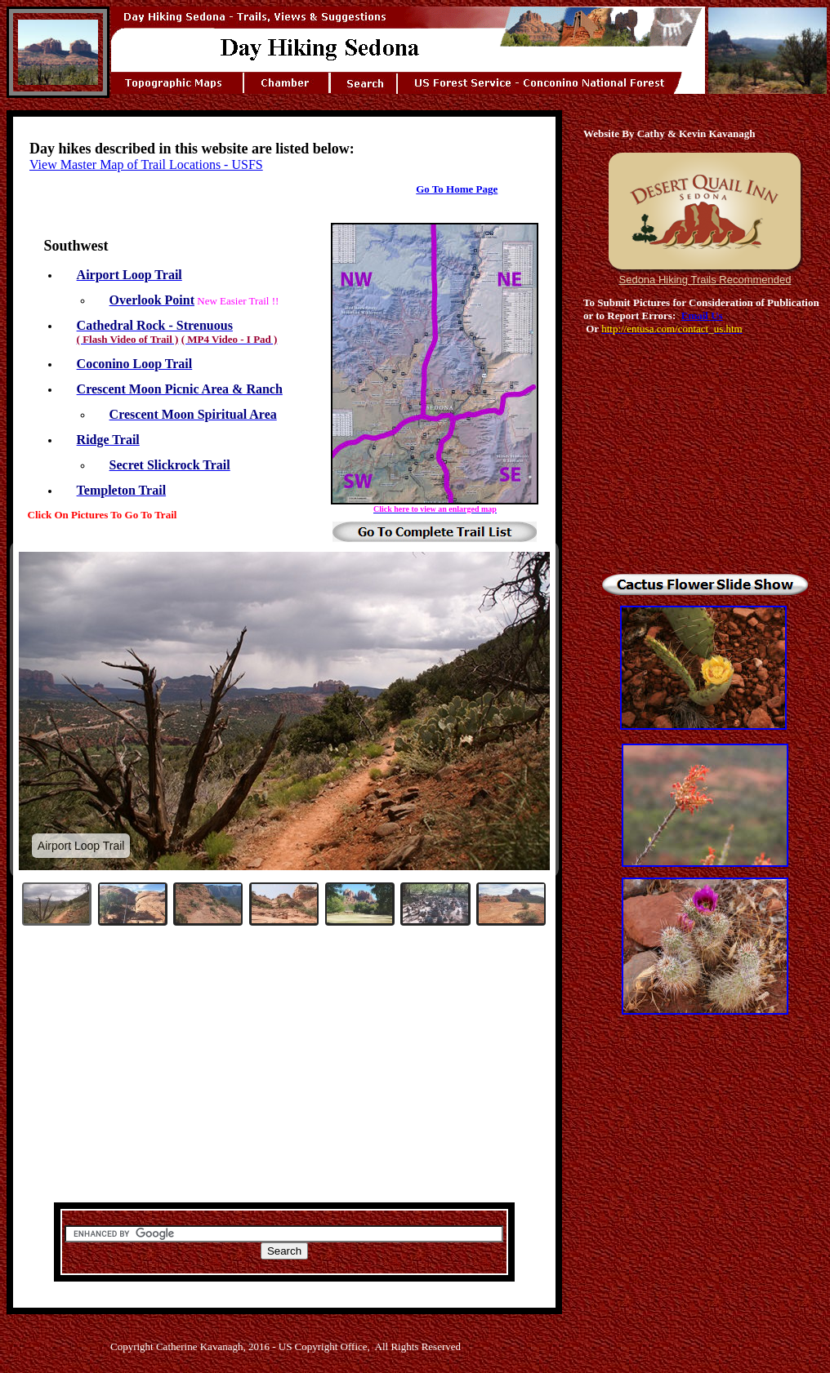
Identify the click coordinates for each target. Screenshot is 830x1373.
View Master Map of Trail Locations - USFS (146, 164)
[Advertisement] (284, 1075)
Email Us (702, 315)
